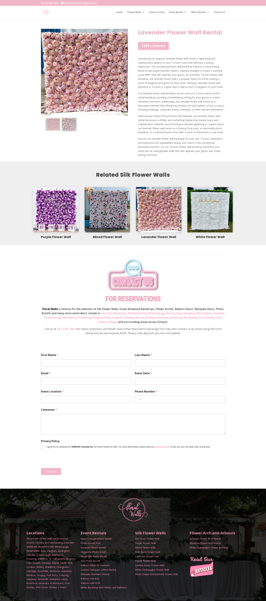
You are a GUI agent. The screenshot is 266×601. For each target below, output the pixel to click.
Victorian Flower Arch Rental (205, 538)
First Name (49, 355)
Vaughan (190, 313)
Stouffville (43, 571)
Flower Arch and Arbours (212, 533)
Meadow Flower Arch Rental (205, 543)
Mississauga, (62, 546)
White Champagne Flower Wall (152, 569)
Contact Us (219, 12)
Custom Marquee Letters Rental (98, 569)
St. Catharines (56, 558)
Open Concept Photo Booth (96, 538)
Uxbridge (31, 571)
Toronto (106, 313)
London (30, 567)
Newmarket (32, 550)
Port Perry (52, 575)
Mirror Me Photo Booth (94, 556)
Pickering (84, 317)
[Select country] (138, 399)
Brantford (31, 583)
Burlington (204, 313)
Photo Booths (176, 12)
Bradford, (50, 567)
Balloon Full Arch (90, 578)
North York (66, 563)
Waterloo (176, 317)
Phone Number (146, 391)
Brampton (70, 317)
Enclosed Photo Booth (93, 547)
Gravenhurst (56, 583)
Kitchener (162, 317)
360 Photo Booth (90, 560)
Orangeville (62, 567)
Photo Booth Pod (90, 543)
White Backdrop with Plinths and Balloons (104, 587)
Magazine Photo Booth (94, 552)
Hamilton (43, 558)
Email (46, 373)
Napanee (31, 579)
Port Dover (42, 587)
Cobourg (64, 575)
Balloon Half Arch (90, 583)
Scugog (41, 575)
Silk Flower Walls (150, 533)
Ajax (179, 313)
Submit (51, 471)
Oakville (218, 313)
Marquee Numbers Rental (95, 574)
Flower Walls (134, 12)
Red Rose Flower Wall (147, 538)
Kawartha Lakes (59, 579)
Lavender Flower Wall (147, 556)
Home (119, 12)
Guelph (117, 317)
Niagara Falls (101, 317)
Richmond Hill (137, 313)
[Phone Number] (180, 399)
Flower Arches (156, 12)
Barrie (171, 313)
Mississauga (156, 313)
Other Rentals (198, 12)
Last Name (143, 355)
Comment (49, 409)
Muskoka (44, 583)
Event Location (52, 391)
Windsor (30, 575)
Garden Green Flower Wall (149, 565)
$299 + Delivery (153, 46)
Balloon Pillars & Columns (95, 565)
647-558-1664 (66, 329)
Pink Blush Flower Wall (147, 552)
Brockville (190, 317)
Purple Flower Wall (145, 543)
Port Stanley (206, 317)
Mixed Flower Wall (145, 547)
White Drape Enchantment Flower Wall (156, 574)
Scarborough (53, 317)
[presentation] (67, 466)
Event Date (143, 373)
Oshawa (128, 317)
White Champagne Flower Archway (209, 547)
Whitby (150, 317)
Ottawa (112, 322)
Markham (119, 313)
